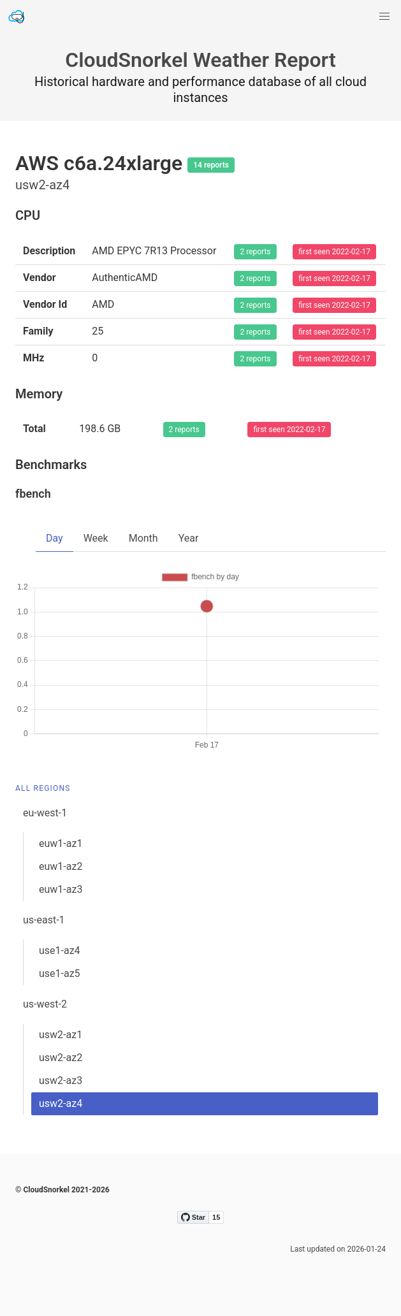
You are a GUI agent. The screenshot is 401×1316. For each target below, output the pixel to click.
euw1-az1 (60, 843)
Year (189, 538)
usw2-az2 (60, 1058)
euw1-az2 (60, 866)
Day (54, 538)
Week (96, 538)
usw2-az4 (60, 1103)
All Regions (43, 788)
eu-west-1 (45, 813)
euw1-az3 (60, 889)
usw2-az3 (60, 1080)
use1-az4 (59, 950)
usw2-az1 (60, 1035)
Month (143, 538)
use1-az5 (59, 973)
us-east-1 (44, 920)
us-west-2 (45, 1004)
